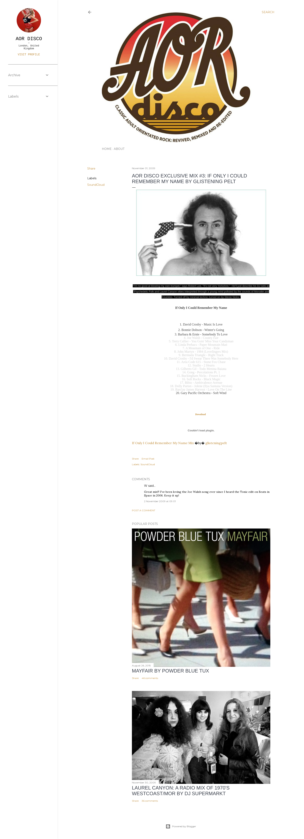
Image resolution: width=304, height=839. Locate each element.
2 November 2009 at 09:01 (160, 501)
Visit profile (29, 54)
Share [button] (91, 168)
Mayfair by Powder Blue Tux (170, 671)
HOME (107, 149)
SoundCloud (96, 185)
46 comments (150, 678)
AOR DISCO (29, 39)
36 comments (150, 800)
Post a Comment (143, 510)
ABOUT (119, 149)
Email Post (148, 458)
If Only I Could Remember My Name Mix (163, 443)
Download (200, 414)
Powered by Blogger (181, 826)
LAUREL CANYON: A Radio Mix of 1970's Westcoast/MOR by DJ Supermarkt (181, 790)
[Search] (268, 12)
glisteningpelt (216, 443)
